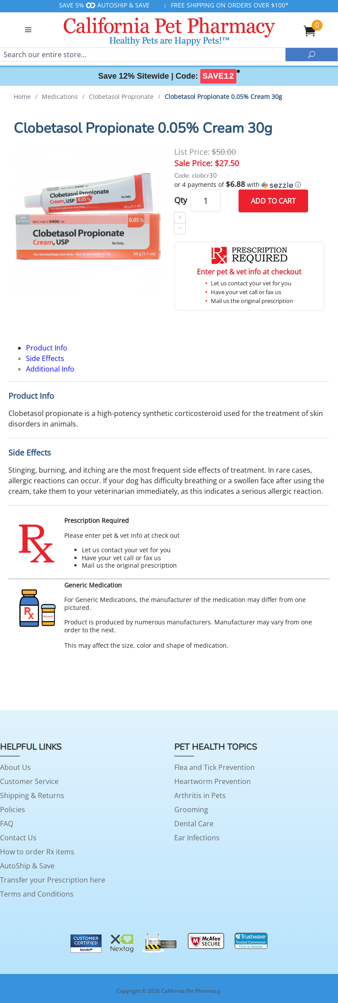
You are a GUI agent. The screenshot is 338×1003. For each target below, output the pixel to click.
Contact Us (18, 838)
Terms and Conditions (36, 894)
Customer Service (29, 781)
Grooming (191, 809)
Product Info (46, 348)
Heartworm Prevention (212, 781)
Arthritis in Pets (200, 795)
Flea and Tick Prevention (214, 767)
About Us (15, 767)
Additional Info (50, 369)
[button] (249, 184)
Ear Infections (197, 838)
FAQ (6, 823)
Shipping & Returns (32, 795)
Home (22, 96)
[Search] (142, 54)
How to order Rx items (37, 852)
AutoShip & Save (27, 866)
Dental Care (193, 823)
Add (273, 201)
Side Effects (45, 358)
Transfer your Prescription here (52, 880)
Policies (12, 809)
